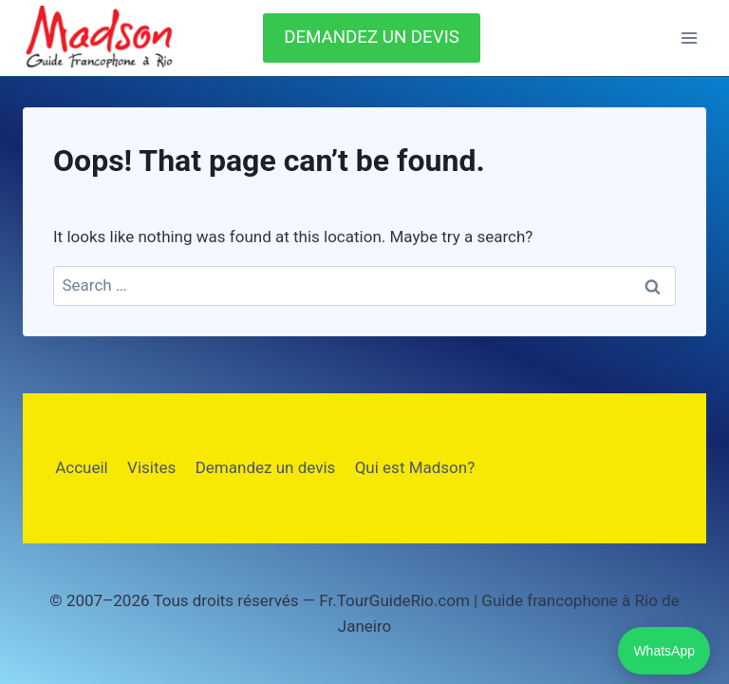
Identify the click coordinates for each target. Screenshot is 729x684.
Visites (151, 467)
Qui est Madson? (415, 467)
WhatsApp (664, 650)
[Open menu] (688, 37)
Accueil (81, 467)
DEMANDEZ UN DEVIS (371, 37)
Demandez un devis (266, 467)
